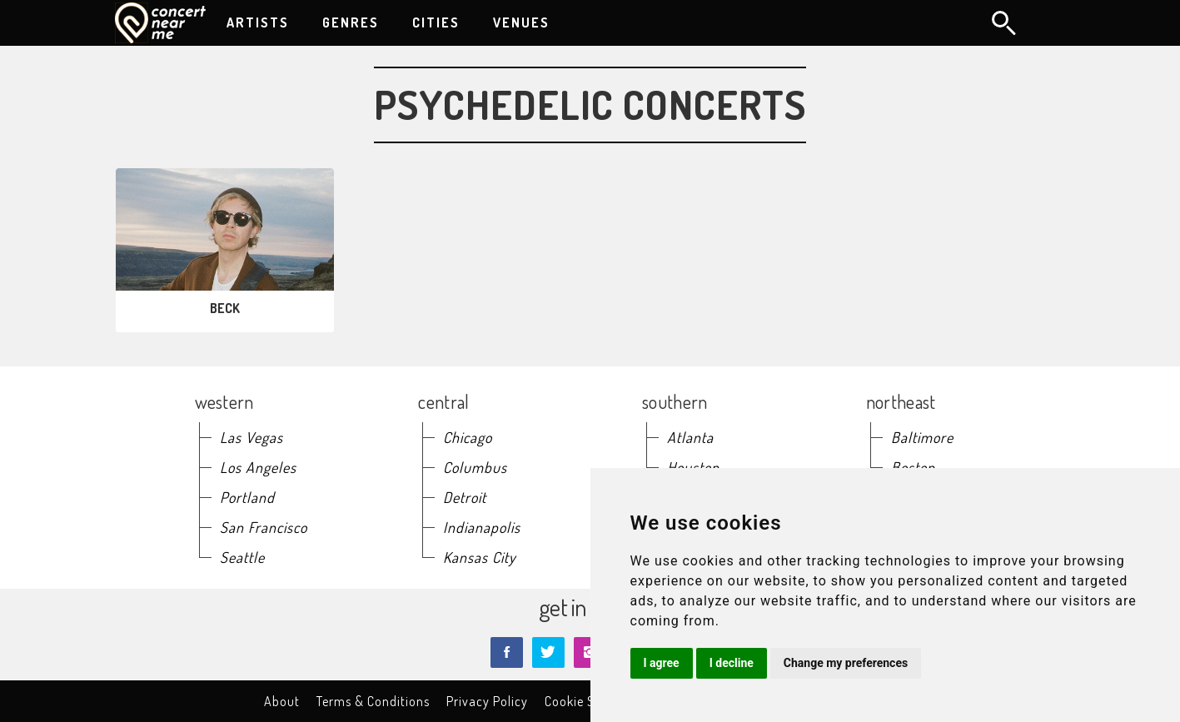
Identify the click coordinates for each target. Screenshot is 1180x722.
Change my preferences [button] (846, 663)
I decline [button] (731, 663)
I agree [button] (662, 663)
